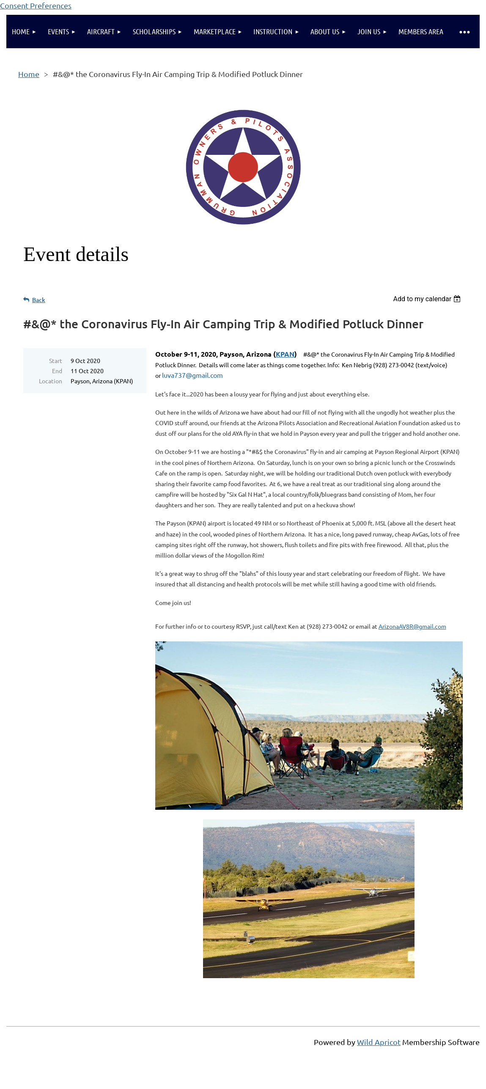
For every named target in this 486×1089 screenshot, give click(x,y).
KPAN (285, 353)
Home (28, 73)
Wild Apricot (379, 1041)
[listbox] (428, 299)
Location (50, 381)
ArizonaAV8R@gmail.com (412, 626)
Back (38, 300)
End (57, 370)
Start (55, 360)
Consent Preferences (35, 5)
